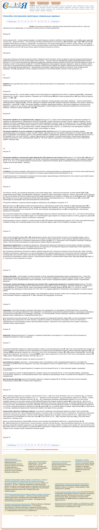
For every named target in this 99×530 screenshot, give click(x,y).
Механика (61, 7)
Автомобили (39, 5)
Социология (49, 9)
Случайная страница (43, 2)
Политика (88, 7)
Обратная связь (56, 2)
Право (92, 7)
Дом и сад (62, 5)
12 (18, 21)
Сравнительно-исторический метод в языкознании (72, 484)
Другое (74, 5)
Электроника (49, 10)
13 (22, 21)
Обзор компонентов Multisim (37, 461)
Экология (37, 10)
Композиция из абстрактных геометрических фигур (61, 462)
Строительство (59, 9)
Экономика (42, 10)
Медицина (49, 7)
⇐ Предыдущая (11, 21)
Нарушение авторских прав (31, 449)
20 (45, 21)
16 (32, 21)
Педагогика (82, 7)
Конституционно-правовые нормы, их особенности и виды (74, 503)
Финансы (87, 9)
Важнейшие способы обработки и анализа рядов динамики (84, 461)
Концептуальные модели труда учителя (68, 492)
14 (25, 21)
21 (48, 21)
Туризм (72, 9)
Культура (92, 5)
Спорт (54, 9)
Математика (43, 7)
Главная (32, 2)
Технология (67, 9)
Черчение (32, 10)
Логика (37, 7)
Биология (51, 5)
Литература (32, 7)
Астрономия (45, 5)
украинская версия (68, 515)
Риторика (43, 9)
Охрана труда (75, 7)
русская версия (58, 515)
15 (28, 21)
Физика (76, 9)
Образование (68, 7)
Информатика (80, 5)
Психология (32, 9)
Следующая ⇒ (55, 21)
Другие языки (69, 5)
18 (38, 21)
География (57, 5)
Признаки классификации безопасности (18, 504)
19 (41, 21)
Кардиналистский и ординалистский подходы (13, 460)
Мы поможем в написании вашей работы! (48, 449)
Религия (38, 9)
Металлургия (55, 7)
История (87, 5)
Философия (81, 9)
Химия (92, 9)
